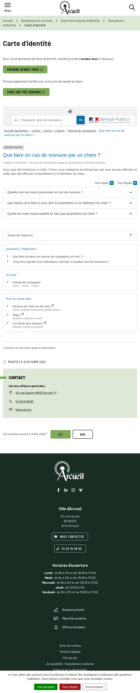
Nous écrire (23, 409)
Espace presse (69, 610)
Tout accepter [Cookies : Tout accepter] (46, 687)
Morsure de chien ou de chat (33, 306)
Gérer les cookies (70, 645)
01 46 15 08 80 (69, 548)
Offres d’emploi (69, 627)
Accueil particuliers (16, 130)
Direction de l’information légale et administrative (30, 348)
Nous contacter (69, 536)
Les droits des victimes (29, 323)
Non (83, 434)
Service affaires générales (27, 386)
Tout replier (104, 183)
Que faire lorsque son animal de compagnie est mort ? (48, 256)
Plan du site (70, 658)
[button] (70, 192)
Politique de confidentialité (70, 670)
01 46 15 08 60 (24, 401)
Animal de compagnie (82, 130)
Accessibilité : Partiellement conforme (70, 664)
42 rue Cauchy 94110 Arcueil (36, 392)
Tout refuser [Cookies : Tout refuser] (70, 687)
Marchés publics (70, 618)
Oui (60, 434)
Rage (18, 314)
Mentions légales (70, 651)
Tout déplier (127, 183)
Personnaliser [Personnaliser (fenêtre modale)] (94, 687)
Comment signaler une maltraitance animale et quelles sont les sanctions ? (61, 261)
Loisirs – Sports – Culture (48, 130)
